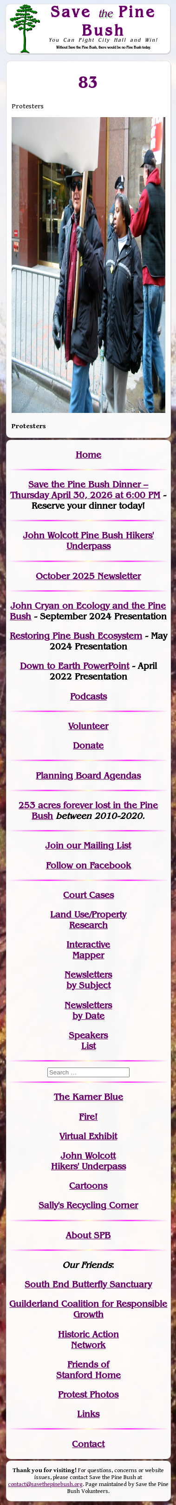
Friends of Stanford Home (88, 1369)
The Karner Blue (88, 1097)
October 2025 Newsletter (88, 576)
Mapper (88, 955)
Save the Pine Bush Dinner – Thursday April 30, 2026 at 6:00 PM (85, 489)
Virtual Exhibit (88, 1136)
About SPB (88, 1235)
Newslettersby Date (88, 1010)
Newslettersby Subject (88, 980)
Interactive (88, 944)
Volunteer (88, 726)
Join (55, 845)
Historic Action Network (88, 1339)
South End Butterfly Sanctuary (88, 1284)
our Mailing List (97, 845)
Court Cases (88, 895)
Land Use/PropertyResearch (88, 919)
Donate (88, 745)
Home (88, 455)
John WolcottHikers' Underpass (88, 1161)
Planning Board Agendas (88, 775)
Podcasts (88, 696)
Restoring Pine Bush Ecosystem (76, 636)
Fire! (88, 1117)
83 (88, 82)
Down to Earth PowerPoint (74, 666)
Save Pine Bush (103, 20)
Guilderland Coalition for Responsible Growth (88, 1309)
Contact (88, 1444)
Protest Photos (88, 1394)
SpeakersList (88, 1040)
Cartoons (88, 1185)
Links (88, 1414)
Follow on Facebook (88, 865)
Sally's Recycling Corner (88, 1205)
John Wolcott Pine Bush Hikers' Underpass (88, 540)
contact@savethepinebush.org (45, 1484)
